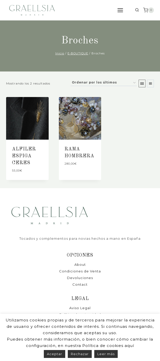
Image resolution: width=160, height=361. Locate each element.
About (80, 264)
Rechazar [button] (80, 354)
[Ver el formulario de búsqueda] (137, 10)
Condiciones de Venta (80, 271)
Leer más (106, 354)
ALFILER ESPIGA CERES (24, 156)
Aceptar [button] (54, 354)
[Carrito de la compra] (148, 10)
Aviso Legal (80, 308)
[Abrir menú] (123, 10)
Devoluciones (80, 278)
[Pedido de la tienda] (104, 83)
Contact (80, 284)
